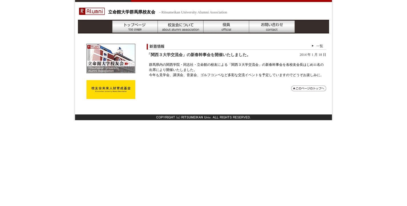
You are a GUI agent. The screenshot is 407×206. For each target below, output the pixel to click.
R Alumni (92, 11)
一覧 (319, 46)
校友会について (180, 26)
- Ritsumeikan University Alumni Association (193, 12)
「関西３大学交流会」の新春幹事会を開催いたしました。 (199, 55)
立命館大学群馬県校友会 (131, 12)
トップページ (135, 26)
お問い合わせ (272, 26)
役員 (226, 26)
